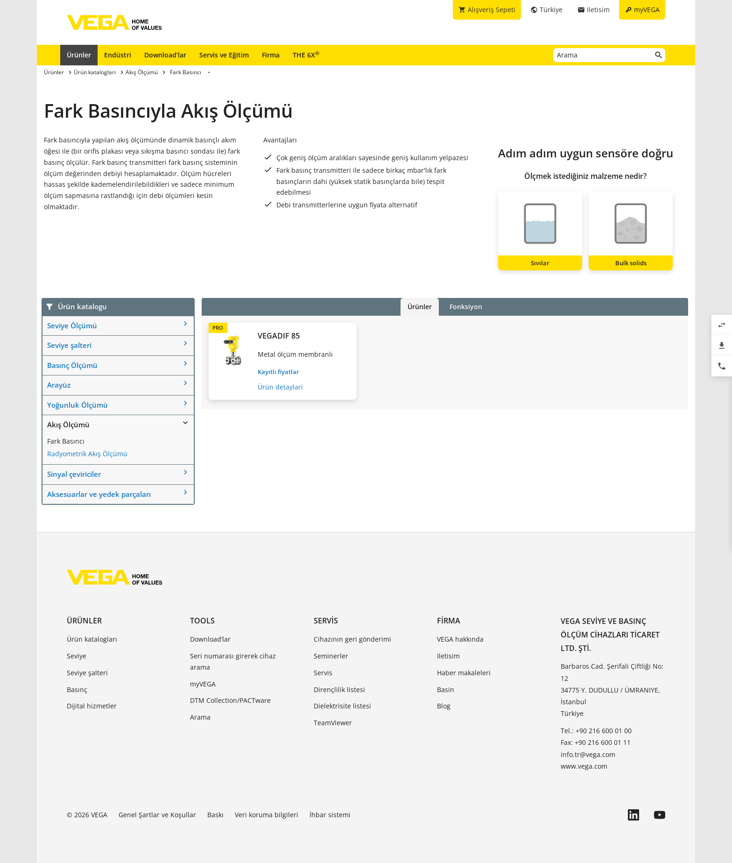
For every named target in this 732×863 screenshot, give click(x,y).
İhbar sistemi (330, 814)
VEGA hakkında (460, 639)
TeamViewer (333, 722)
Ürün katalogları (92, 639)
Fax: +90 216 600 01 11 (596, 742)
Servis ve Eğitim (224, 54)
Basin (445, 689)
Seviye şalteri (69, 345)
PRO (217, 327)
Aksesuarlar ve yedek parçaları (99, 494)
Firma (271, 54)
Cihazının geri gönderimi (352, 639)
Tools (202, 620)
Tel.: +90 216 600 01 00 (596, 730)
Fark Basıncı (65, 441)
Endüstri (117, 54)
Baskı (215, 814)
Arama (200, 717)
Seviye (76, 655)
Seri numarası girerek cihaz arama (233, 661)
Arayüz (58, 384)
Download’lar (165, 54)
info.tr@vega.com (588, 754)
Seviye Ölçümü (72, 325)
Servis (326, 620)
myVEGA (203, 683)
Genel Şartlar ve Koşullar (157, 814)
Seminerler (331, 655)
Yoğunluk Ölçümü (77, 405)
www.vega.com (584, 766)
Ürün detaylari (280, 386)
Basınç (77, 689)
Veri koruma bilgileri (266, 814)
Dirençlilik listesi (339, 689)
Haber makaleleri (464, 672)
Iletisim (448, 655)
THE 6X (306, 54)
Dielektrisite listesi (342, 705)
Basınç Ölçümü (72, 365)
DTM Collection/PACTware (230, 700)
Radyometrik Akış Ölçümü (87, 453)
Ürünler (79, 54)
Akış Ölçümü (68, 424)
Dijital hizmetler (92, 705)
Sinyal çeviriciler (74, 474)
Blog (443, 705)
